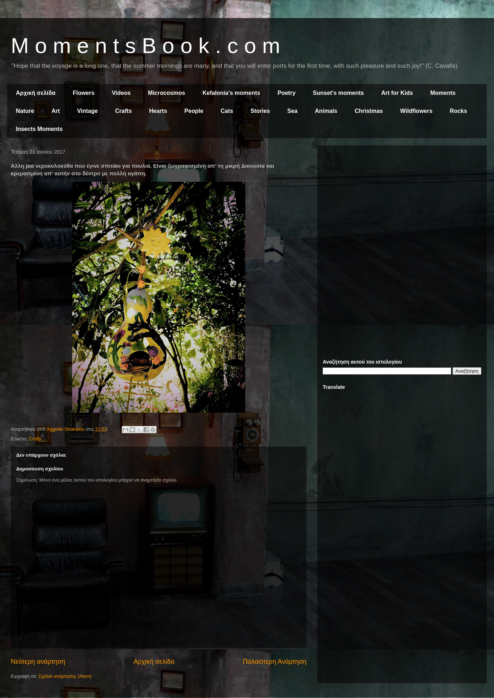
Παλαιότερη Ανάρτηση (274, 661)
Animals (326, 111)
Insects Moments (39, 129)
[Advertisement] (402, 201)
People (193, 111)
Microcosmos (166, 93)
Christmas (368, 111)
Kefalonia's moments (231, 93)
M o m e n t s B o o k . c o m (145, 46)
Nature (25, 111)
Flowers (83, 93)
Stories (260, 111)
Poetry (287, 93)
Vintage (87, 111)
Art (56, 111)
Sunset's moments (338, 93)
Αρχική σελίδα (36, 93)
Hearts (158, 111)
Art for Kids (397, 93)
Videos (121, 93)
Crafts (123, 111)
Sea (292, 111)
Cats (227, 111)
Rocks (458, 111)
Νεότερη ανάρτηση (38, 661)
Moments (442, 93)
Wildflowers (416, 111)
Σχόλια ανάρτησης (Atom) (65, 676)
